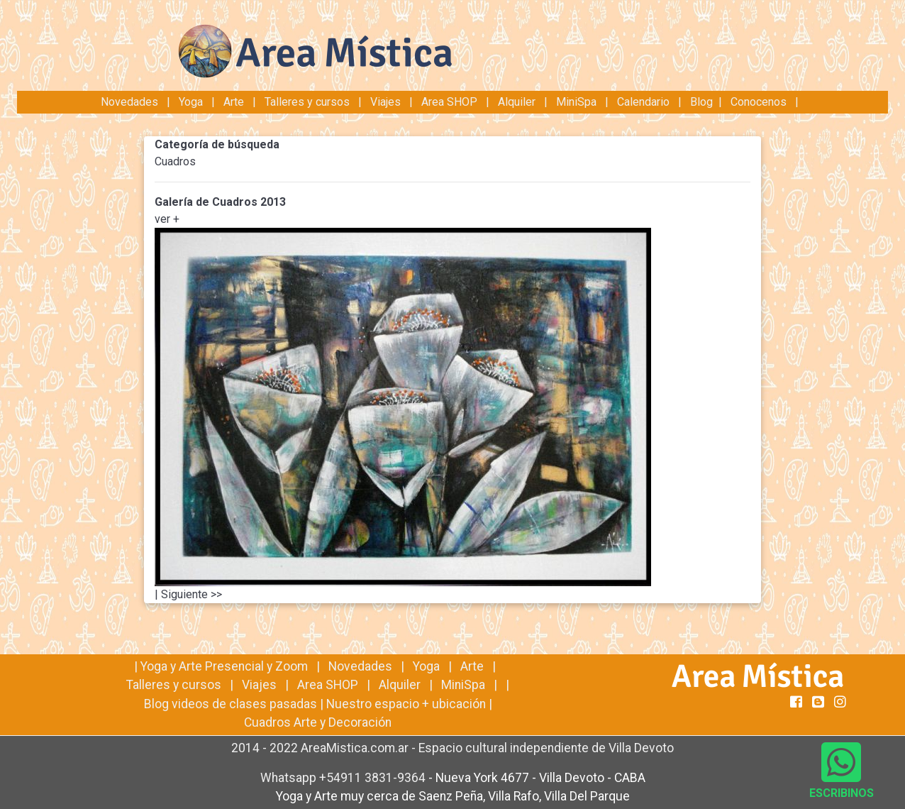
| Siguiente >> (188, 594)
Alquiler (516, 102)
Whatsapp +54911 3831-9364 (344, 778)
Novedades (131, 102)
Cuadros (175, 161)
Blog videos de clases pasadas (230, 704)
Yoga (192, 102)
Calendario (643, 102)
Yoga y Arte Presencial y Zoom (224, 666)
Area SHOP (449, 102)
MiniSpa (576, 102)
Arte (233, 102)
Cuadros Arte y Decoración (318, 722)
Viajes (385, 102)
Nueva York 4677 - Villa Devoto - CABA (540, 778)
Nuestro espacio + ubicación (406, 704)
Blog (701, 102)
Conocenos (759, 102)
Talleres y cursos (307, 102)
